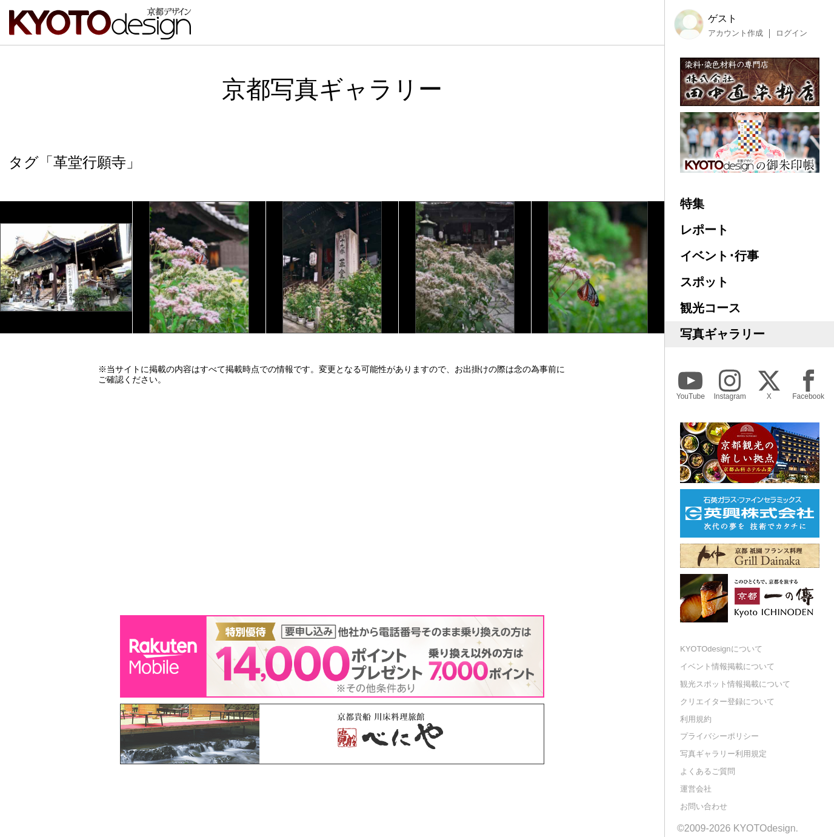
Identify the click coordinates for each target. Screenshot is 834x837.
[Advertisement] (332, 500)
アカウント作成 (735, 33)
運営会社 (696, 788)
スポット (704, 281)
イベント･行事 (719, 255)
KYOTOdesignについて (721, 648)
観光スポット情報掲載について (735, 684)
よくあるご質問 (707, 771)
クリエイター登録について (727, 701)
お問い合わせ (703, 806)
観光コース (710, 308)
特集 (692, 203)
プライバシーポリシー (719, 736)
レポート (704, 229)
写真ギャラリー (722, 334)
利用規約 (696, 719)
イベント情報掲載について (727, 666)
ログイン (791, 33)
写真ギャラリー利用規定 (723, 753)
